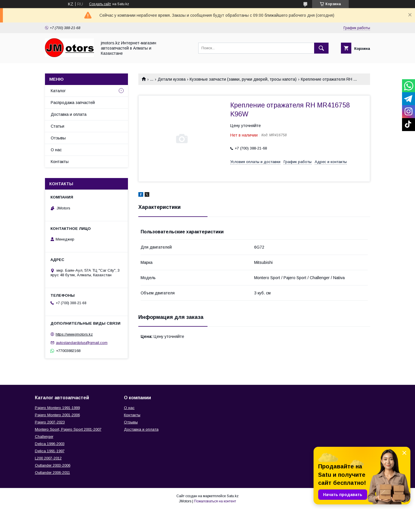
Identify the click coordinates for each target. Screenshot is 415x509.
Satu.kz (233, 496)
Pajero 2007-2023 (50, 422)
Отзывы (58, 138)
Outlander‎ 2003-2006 (52, 465)
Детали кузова (172, 79)
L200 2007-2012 (48, 458)
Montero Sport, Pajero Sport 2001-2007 (68, 429)
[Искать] (321, 48)
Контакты (60, 161)
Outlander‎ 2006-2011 (52, 472)
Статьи (57, 126)
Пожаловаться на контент (215, 501)
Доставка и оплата (68, 114)
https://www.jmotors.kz (74, 334)
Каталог (58, 90)
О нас (56, 149)
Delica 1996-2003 (50, 444)
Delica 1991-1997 (50, 451)
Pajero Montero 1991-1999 (57, 408)
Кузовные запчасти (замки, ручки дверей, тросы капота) (243, 79)
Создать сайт (100, 4)
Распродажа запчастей (73, 102)
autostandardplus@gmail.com (81, 342)
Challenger (44, 436)
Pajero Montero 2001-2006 (57, 415)
